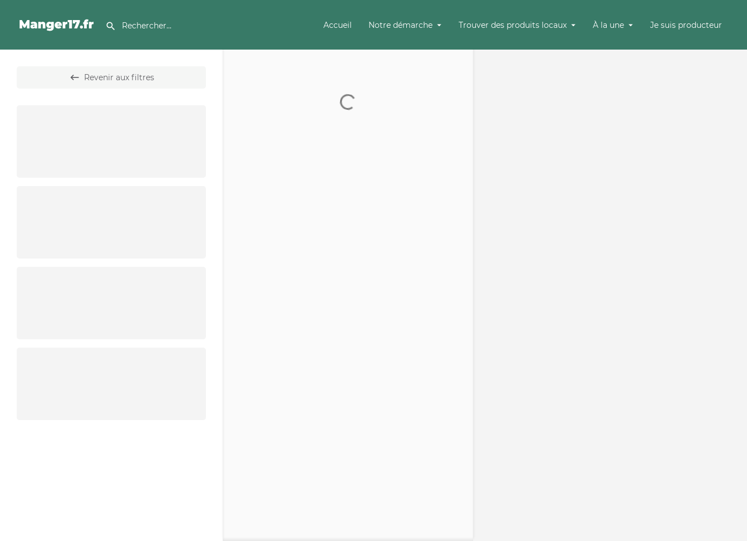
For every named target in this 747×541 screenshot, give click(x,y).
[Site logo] (58, 24)
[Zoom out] (733, 79)
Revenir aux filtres (111, 77)
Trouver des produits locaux (513, 25)
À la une (608, 25)
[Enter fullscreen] (733, 101)
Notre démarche (400, 25)
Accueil (337, 25)
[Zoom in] (733, 63)
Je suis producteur (686, 25)
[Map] (610, 295)
